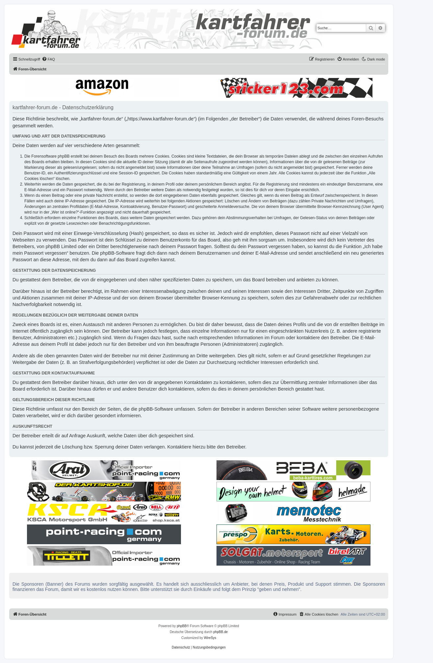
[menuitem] (48, 59)
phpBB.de (220, 632)
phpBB (182, 626)
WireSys (210, 638)
